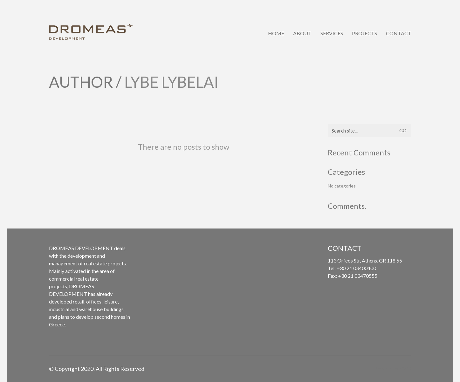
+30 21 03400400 (356, 268)
